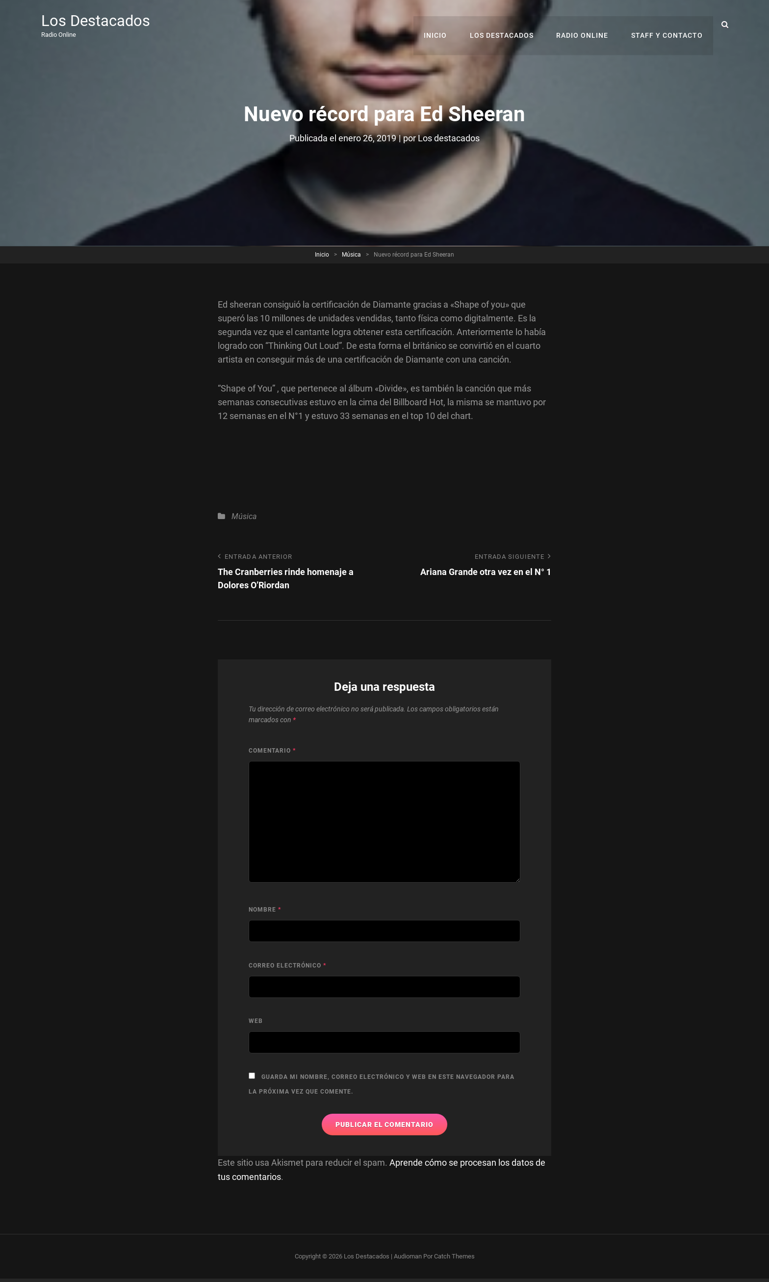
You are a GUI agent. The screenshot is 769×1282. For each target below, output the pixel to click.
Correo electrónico (287, 965)
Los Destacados (97, 20)
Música (351, 254)
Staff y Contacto (667, 24)
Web (256, 1021)
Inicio (439, 24)
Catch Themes (454, 1255)
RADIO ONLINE (584, 24)
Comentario (272, 750)
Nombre (265, 910)
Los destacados (449, 138)
